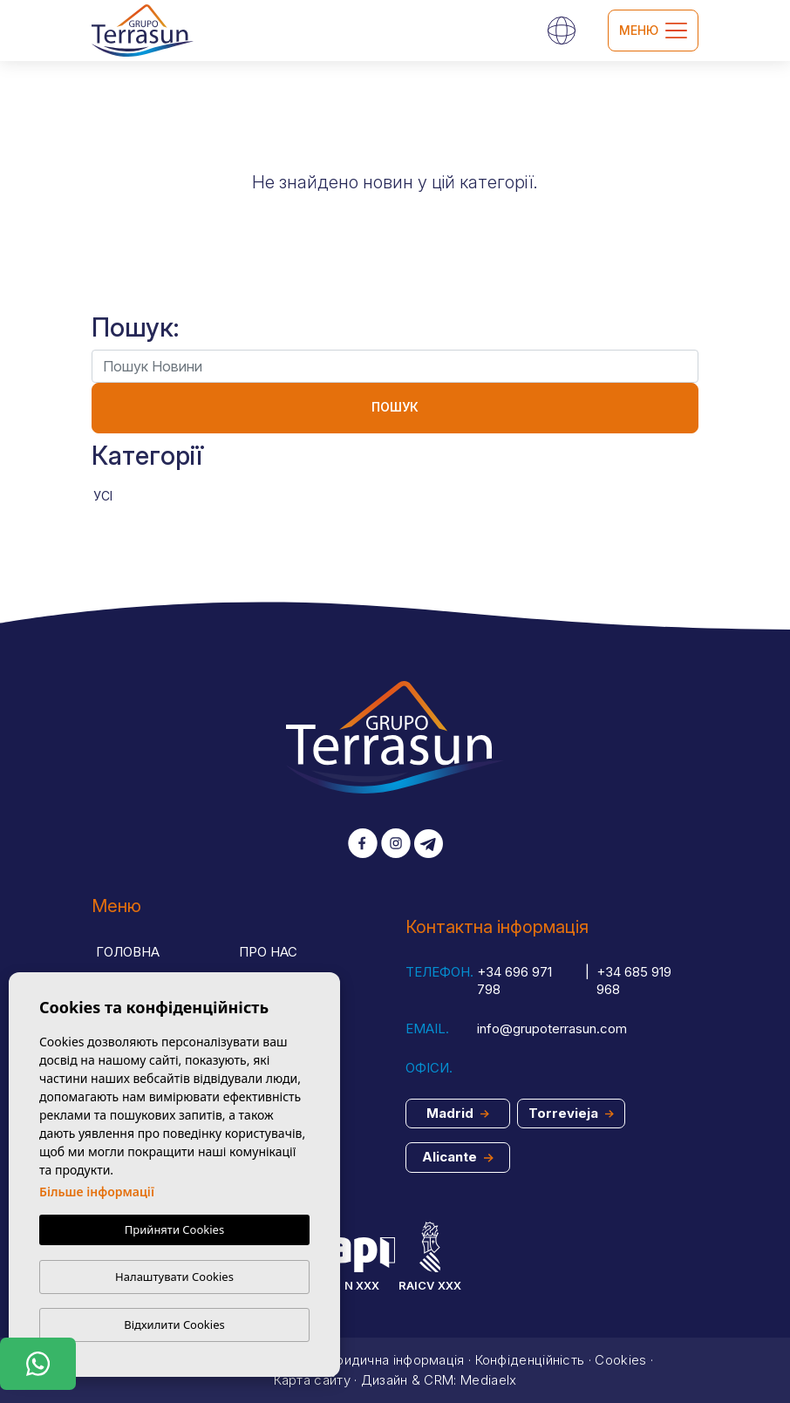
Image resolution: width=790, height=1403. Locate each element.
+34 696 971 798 (514, 981)
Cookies (620, 1360)
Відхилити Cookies (174, 1324)
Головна (128, 951)
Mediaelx (488, 1380)
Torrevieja (571, 1113)
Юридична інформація (394, 1360)
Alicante (457, 1156)
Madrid (457, 1113)
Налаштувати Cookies (174, 1276)
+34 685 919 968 (633, 981)
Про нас (268, 951)
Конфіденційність (530, 1360)
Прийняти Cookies (174, 1230)
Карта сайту (312, 1380)
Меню (653, 30)
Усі (102, 495)
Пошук (395, 406)
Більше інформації (96, 1192)
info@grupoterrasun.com (552, 1028)
